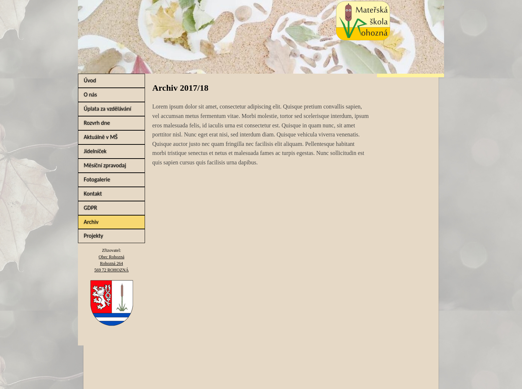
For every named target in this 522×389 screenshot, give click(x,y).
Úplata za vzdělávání (107, 108)
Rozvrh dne (97, 122)
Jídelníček (95, 151)
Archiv (91, 221)
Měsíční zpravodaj (105, 165)
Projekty (93, 235)
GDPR (90, 207)
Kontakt (93, 193)
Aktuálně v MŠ (100, 137)
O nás (90, 94)
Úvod (90, 80)
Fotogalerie (97, 179)
